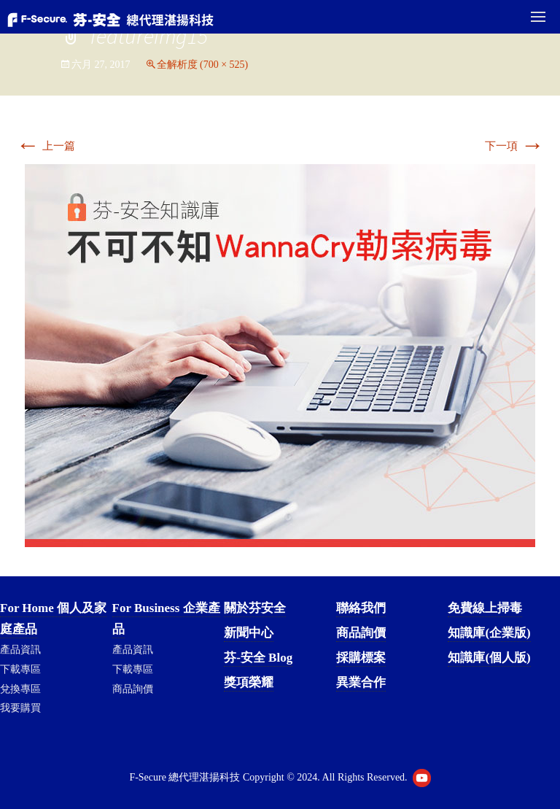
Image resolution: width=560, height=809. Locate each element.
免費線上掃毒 (485, 608)
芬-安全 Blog (258, 658)
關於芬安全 (255, 608)
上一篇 (45, 146)
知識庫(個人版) (489, 658)
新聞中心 (248, 633)
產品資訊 (20, 649)
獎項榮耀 (248, 682)
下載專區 (20, 669)
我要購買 (20, 707)
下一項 (514, 146)
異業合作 (361, 682)
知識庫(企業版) (489, 633)
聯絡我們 (361, 608)
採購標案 (361, 658)
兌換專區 (20, 689)
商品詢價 (132, 689)
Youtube (422, 778)
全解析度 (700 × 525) (203, 64)
